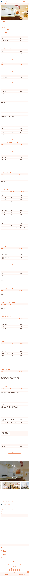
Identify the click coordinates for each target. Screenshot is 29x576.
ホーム (2, 547)
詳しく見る (13, 59)
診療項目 (2, 550)
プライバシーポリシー (14, 566)
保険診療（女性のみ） (6, 554)
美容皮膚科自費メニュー (5, 27)
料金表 (2, 557)
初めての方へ (3, 548)
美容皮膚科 (4, 551)
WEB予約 (14, 561)
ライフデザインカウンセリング (5, 29)
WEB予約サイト (22, 574)
